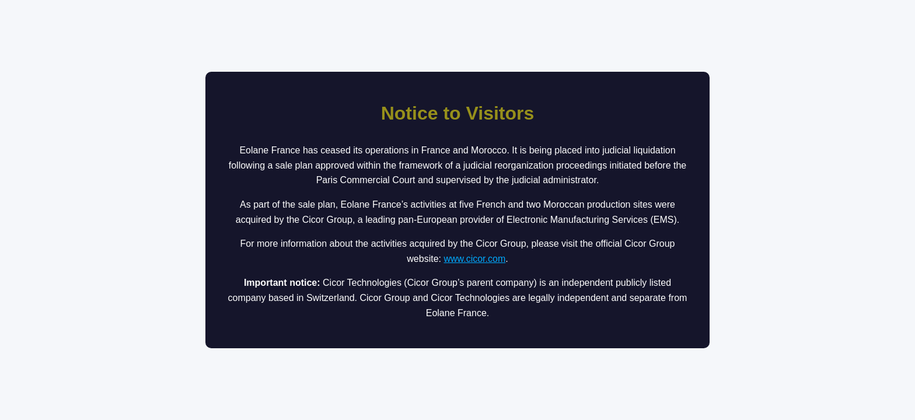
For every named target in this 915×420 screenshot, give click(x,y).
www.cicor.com (474, 259)
